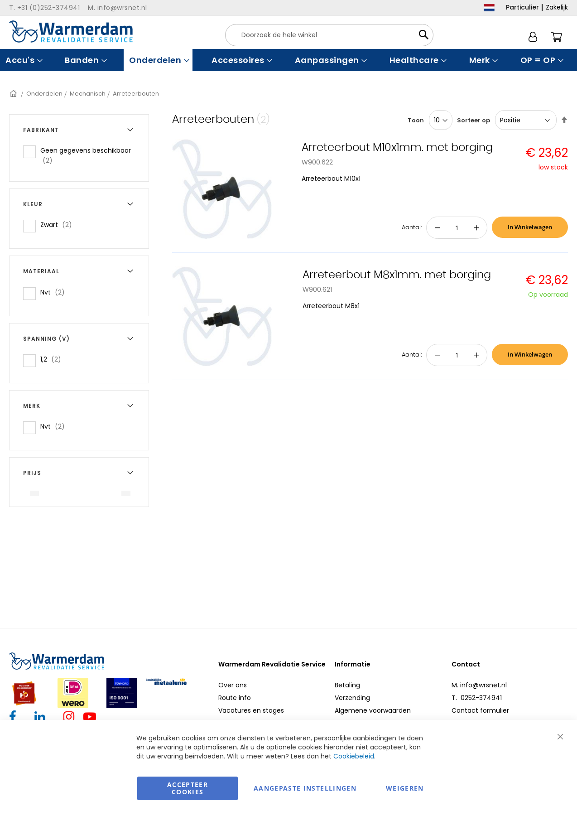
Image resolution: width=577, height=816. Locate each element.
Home (14, 93)
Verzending (352, 697)
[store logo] (71, 31)
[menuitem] (23, 60)
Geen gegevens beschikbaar (85, 155)
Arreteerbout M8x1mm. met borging (397, 275)
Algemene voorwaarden (373, 710)
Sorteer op (473, 120)
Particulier (522, 7)
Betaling (347, 685)
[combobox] (329, 35)
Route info (234, 697)
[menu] (288, 60)
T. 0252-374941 (477, 697)
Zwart (58, 224)
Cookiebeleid (353, 756)
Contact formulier (480, 710)
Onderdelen (44, 93)
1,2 (53, 359)
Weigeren (405, 788)
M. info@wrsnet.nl (479, 685)
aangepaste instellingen (305, 788)
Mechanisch (88, 93)
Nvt (55, 292)
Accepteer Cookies (187, 788)
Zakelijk (557, 7)
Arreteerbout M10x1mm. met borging (397, 147)
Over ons (232, 685)
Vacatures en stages (251, 710)
